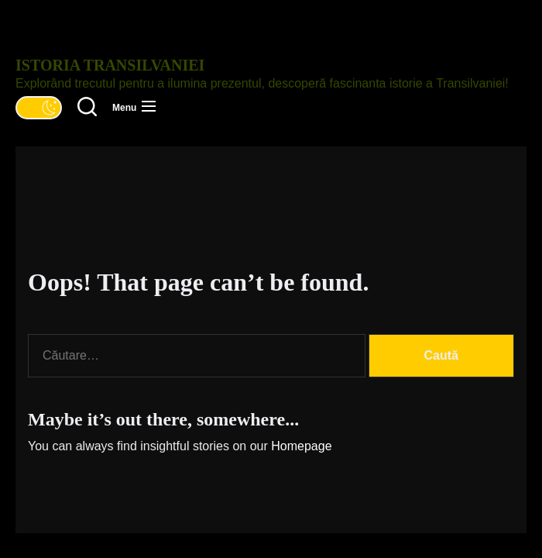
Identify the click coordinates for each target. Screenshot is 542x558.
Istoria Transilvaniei (109, 65)
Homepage (301, 446)
